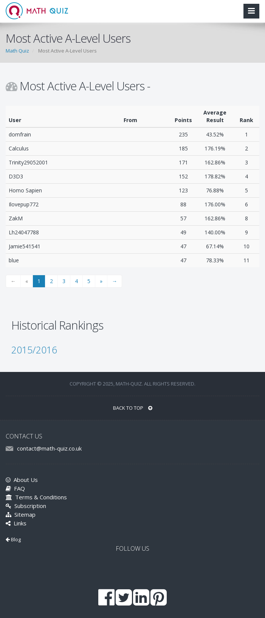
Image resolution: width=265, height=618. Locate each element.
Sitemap (21, 514)
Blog (13, 539)
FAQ (15, 488)
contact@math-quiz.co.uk (49, 448)
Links (16, 523)
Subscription (26, 506)
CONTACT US (24, 436)
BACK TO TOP (132, 407)
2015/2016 (34, 349)
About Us (22, 479)
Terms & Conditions (36, 497)
